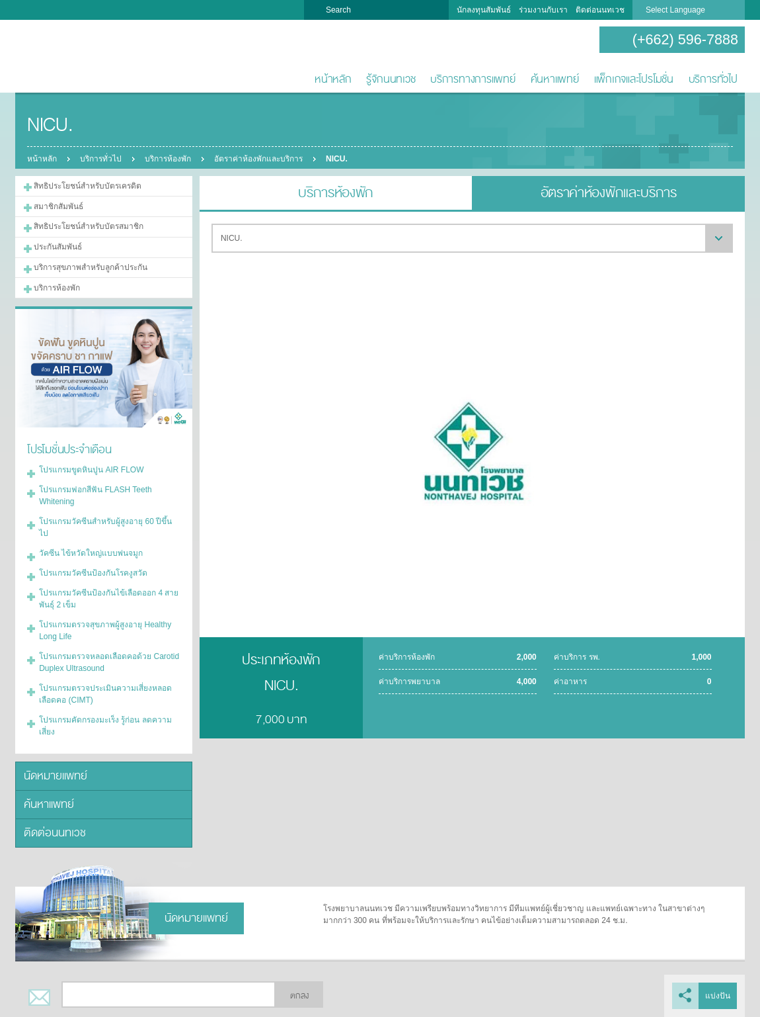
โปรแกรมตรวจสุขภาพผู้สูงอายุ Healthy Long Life (105, 630)
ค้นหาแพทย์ (555, 79)
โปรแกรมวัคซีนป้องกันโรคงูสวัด (93, 573)
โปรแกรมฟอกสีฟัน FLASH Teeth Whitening (95, 495)
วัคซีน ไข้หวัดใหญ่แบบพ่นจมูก (91, 553)
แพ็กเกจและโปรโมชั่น (633, 79)
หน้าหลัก (333, 79)
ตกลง (299, 995)
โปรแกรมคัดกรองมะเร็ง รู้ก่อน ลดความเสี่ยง (105, 725)
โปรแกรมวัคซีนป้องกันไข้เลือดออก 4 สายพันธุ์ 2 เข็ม (108, 598)
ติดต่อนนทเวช (600, 10)
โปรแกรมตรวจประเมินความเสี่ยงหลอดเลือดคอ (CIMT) (105, 694)
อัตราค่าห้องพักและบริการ (258, 158)
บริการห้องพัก (168, 158)
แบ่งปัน (717, 995)
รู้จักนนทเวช (390, 79)
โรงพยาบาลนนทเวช (58, 57)
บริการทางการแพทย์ (472, 79)
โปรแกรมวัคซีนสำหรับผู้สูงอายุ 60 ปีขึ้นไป (105, 527)
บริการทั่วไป (713, 79)
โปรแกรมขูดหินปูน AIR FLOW (91, 469)
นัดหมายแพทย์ (55, 776)
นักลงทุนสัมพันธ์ (484, 10)
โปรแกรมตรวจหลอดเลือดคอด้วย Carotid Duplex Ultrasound (109, 662)
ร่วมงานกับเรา (543, 10)
